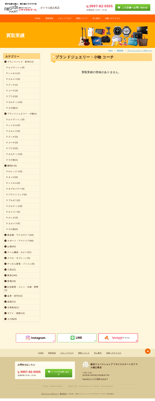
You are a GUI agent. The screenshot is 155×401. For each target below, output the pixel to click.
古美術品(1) (11, 307)
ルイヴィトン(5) (15, 67)
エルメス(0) (13, 79)
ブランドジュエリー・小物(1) (20, 113)
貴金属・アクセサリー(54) (19, 235)
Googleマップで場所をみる (94, 379)
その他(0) (12, 229)
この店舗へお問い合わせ (133, 7)
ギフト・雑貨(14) (14, 313)
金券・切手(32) (13, 296)
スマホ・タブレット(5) (17, 258)
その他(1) (12, 108)
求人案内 (96, 18)
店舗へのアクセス (112, 18)
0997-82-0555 (28, 371)
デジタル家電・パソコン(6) (19, 264)
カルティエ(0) (14, 102)
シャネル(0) (13, 125)
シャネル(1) (13, 73)
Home (110, 50)
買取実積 (49, 18)
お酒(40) (10, 246)
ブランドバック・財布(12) (19, 61)
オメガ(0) (12, 177)
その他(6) (10, 319)
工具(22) (10, 269)
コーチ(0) (12, 142)
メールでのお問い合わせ (58, 373)
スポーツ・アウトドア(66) (19, 240)
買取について (82, 18)
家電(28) (10, 281)
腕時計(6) (10, 165)
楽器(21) (10, 301)
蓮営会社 (62, 393)
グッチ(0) (12, 137)
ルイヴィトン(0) (15, 119)
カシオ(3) (12, 217)
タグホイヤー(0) (15, 189)
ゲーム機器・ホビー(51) (17, 252)
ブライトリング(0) (16, 194)
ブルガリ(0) (13, 200)
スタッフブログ (64, 18)
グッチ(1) (12, 85)
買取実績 (120, 50)
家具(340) (10, 275)
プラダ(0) (12, 96)
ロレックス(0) (14, 171)
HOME (38, 18)
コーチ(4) (12, 90)
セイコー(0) (13, 212)
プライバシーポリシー (50, 393)
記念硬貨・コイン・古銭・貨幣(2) (21, 288)
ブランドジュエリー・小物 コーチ (139, 50)
